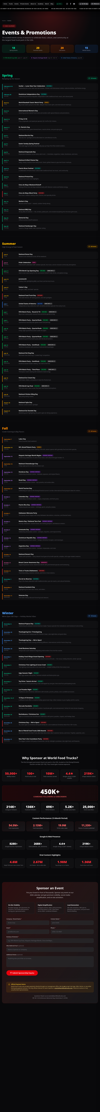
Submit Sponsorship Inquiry (22, 973)
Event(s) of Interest (12, 937)
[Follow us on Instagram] (67, 3)
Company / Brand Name (14, 919)
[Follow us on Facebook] (70, 3)
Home (4, 20)
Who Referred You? (15, 946)
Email (8, 928)
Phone (53, 928)
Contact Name (55, 919)
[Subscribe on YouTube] (74, 3)
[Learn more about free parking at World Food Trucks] (50, 9)
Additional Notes (14, 955)
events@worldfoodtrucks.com (64, 988)
